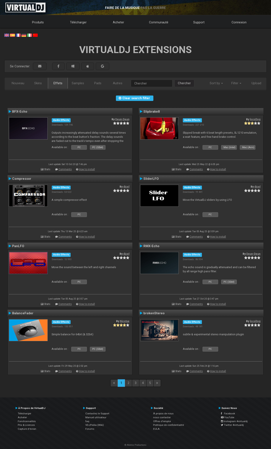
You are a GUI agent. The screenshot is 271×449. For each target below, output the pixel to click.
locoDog (255, 119)
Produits (38, 22)
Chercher (184, 83)
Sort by (216, 83)
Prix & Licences (26, 424)
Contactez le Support (97, 413)
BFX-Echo (19, 111)
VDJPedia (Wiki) (94, 424)
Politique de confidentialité (168, 424)
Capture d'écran (27, 428)
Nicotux (124, 321)
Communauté (158, 22)
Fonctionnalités (27, 421)
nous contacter (162, 417)
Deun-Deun (122, 119)
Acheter (118, 22)
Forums (89, 428)
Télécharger (78, 22)
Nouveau (18, 83)
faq (87, 421)
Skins (38, 83)
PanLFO (18, 246)
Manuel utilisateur (95, 417)
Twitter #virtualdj (232, 424)
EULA (156, 428)
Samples (78, 83)
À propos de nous (163, 413)
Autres (117, 83)
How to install (87, 169)
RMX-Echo (151, 246)
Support (198, 22)
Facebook (228, 413)
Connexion (239, 22)
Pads (97, 83)
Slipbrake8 (151, 111)
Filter (236, 83)
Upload (256, 83)
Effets (58, 83)
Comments (65, 169)
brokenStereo (154, 313)
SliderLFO (151, 179)
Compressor (21, 179)
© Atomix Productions (135, 445)
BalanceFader (22, 313)
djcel (126, 186)
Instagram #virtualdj (234, 421)
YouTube (227, 417)
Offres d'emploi (162, 421)
